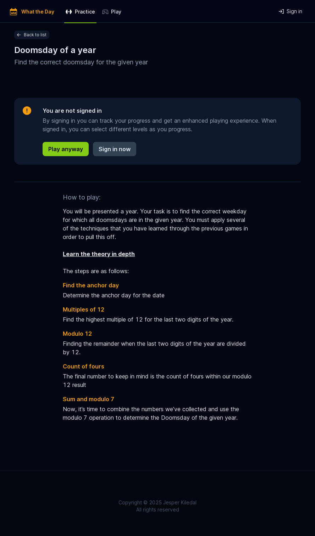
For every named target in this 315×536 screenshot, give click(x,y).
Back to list (31, 34)
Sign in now (115, 149)
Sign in (290, 11)
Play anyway (65, 149)
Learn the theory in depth (99, 254)
